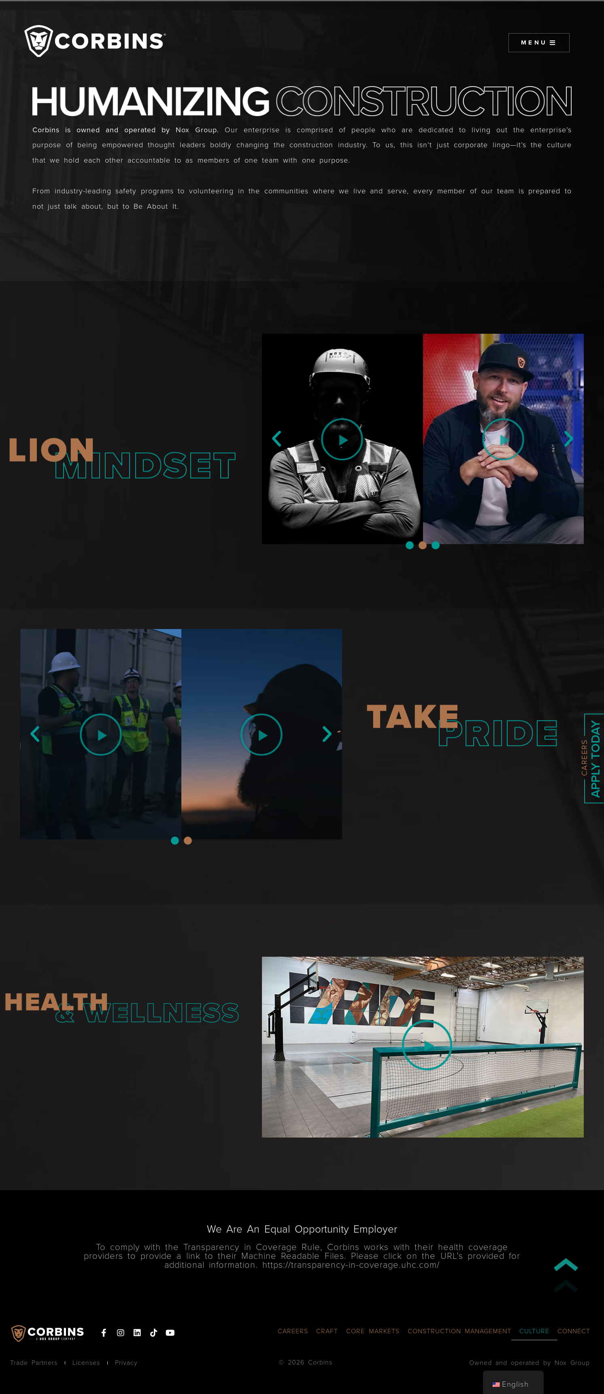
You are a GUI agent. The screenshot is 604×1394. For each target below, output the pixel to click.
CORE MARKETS (372, 1331)
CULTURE (534, 1331)
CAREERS (293, 1331)
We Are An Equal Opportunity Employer (302, 1229)
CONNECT (573, 1331)
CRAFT (327, 1331)
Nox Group (196, 130)
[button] (276, 438)
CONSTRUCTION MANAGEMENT (459, 1331)
